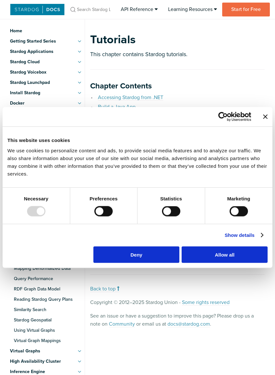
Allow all (224, 254)
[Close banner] (265, 117)
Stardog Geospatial (33, 320)
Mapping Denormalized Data (42, 268)
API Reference (139, 9)
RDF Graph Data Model (37, 289)
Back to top (104, 289)
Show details (240, 235)
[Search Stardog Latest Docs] (90, 9)
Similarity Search (30, 309)
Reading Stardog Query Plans (43, 299)
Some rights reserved (206, 302)
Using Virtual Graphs (34, 330)
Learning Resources (192, 9)
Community (122, 324)
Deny (136, 254)
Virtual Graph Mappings (37, 340)
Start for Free (246, 9)
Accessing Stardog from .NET (130, 97)
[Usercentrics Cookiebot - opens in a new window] (223, 117)
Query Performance (33, 278)
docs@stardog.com (188, 324)
